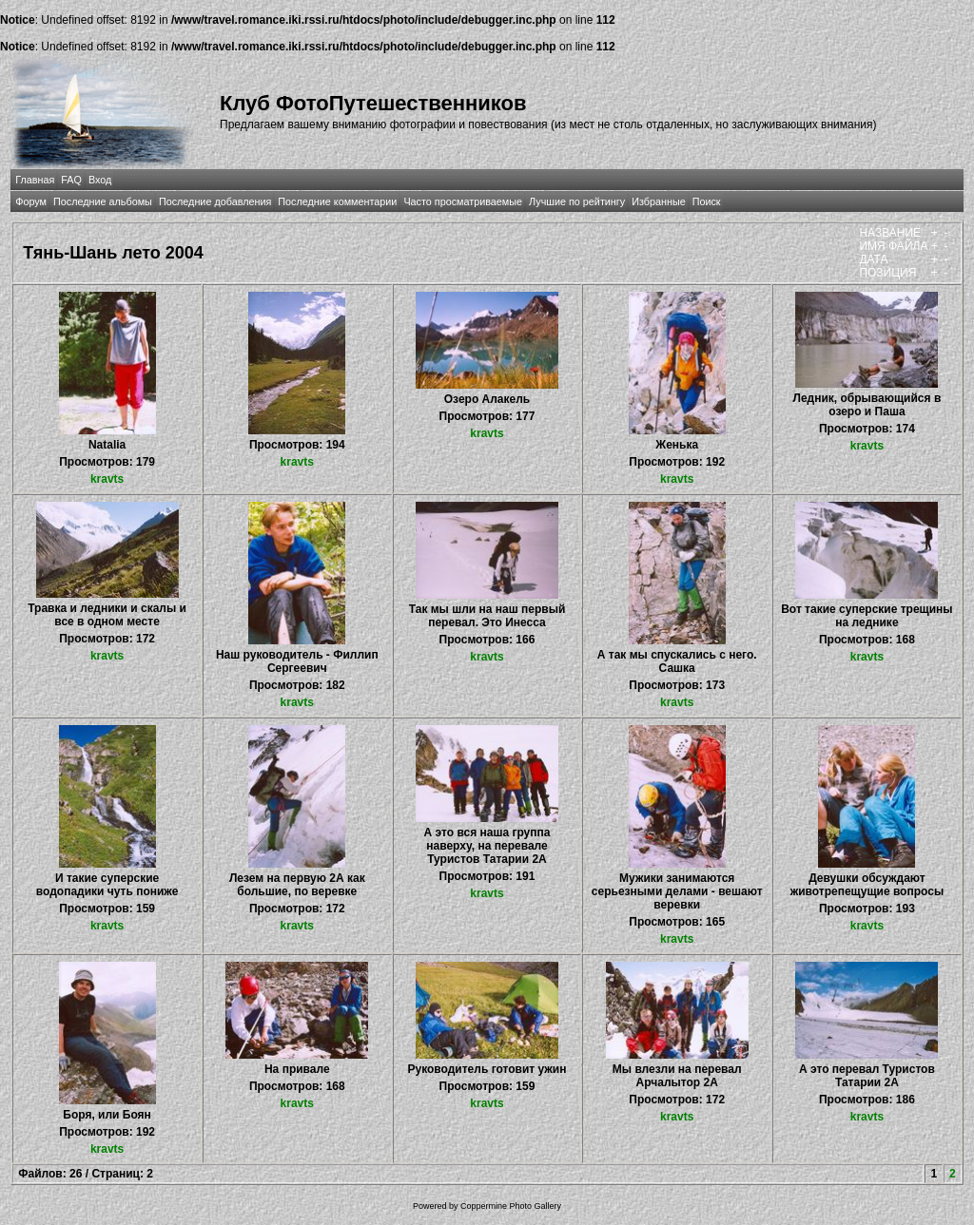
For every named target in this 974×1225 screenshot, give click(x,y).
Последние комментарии (337, 201)
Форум (31, 201)
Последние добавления (215, 201)
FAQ (71, 179)
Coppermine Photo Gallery (510, 1206)
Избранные (658, 201)
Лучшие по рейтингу (577, 201)
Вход (99, 179)
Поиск (706, 201)
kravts (107, 479)
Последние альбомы (102, 201)
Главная (34, 179)
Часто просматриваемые (462, 201)
